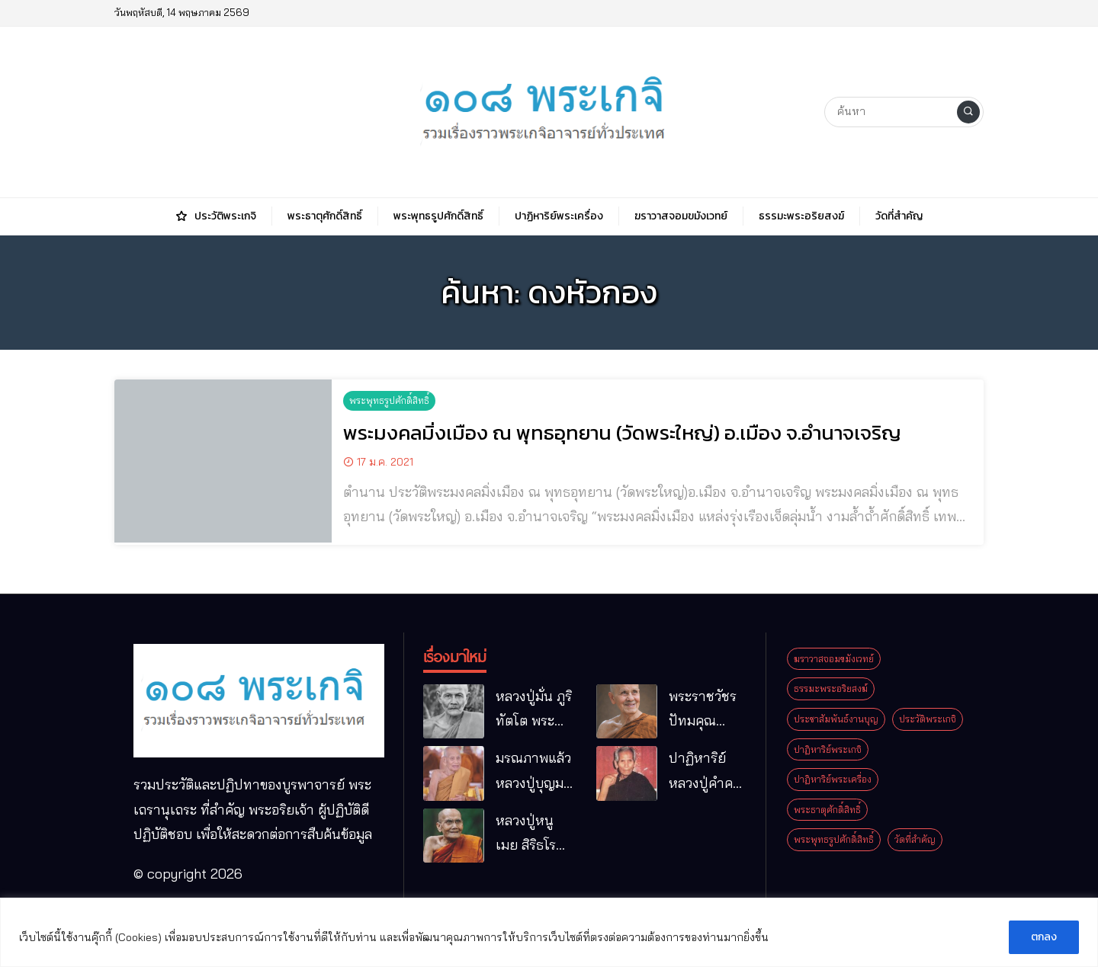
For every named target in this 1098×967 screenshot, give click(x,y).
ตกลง (1044, 937)
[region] (549, 932)
